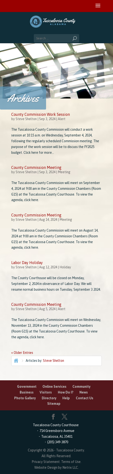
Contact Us (84, 398)
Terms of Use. (71, 462)
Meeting (64, 172)
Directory (49, 398)
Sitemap (53, 404)
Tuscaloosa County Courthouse (56, 425)
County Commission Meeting (36, 167)
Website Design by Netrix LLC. (56, 467)
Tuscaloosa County (70, 450)
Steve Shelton (26, 119)
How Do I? (65, 392)
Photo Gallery (25, 398)
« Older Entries (22, 353)
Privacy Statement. (46, 462)
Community (81, 386)
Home (15, 360)
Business (27, 392)
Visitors (46, 392)
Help (66, 398)
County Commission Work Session (40, 114)
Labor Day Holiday (27, 262)
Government (26, 386)
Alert (61, 119)
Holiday (65, 267)
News (83, 392)
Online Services (54, 386)
